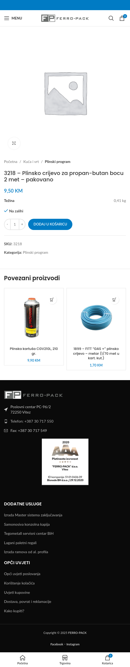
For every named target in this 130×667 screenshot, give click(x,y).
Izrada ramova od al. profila (26, 551)
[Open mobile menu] (13, 18)
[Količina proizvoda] (15, 224)
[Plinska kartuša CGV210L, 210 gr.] (34, 318)
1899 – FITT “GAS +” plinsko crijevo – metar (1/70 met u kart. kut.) (96, 353)
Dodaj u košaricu (50, 224)
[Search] (111, 18)
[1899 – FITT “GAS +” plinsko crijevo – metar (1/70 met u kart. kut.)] (96, 318)
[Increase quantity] (22, 224)
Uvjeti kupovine (17, 592)
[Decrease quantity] (7, 224)
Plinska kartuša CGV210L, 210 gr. (34, 351)
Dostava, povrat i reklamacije (27, 601)
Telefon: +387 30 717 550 (31, 421)
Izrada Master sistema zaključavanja (33, 515)
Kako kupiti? (14, 611)
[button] (52, 299)
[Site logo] (65, 17)
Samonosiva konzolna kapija (27, 524)
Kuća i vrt (31, 161)
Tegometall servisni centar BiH (29, 533)
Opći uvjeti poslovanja (22, 573)
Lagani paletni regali (20, 542)
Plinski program (57, 161)
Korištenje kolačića (19, 583)
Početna (10, 161)
